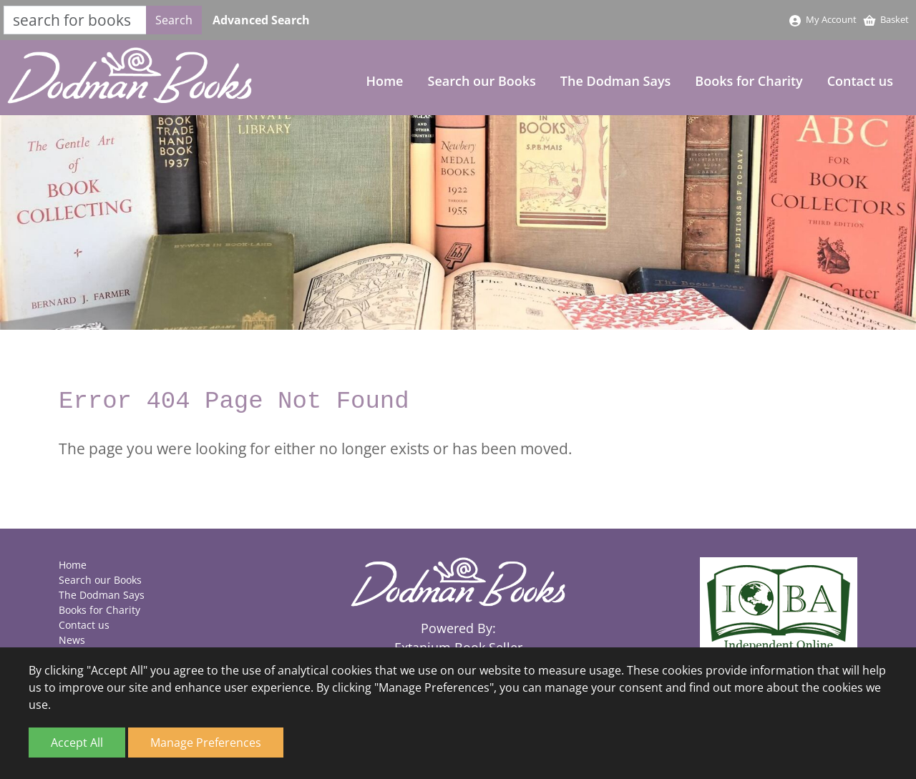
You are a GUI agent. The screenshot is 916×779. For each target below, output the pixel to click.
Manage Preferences (205, 742)
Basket (885, 19)
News (72, 640)
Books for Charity (748, 80)
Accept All (77, 742)
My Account (822, 19)
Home (384, 80)
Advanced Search (261, 20)
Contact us (860, 80)
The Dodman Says (615, 80)
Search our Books (482, 80)
